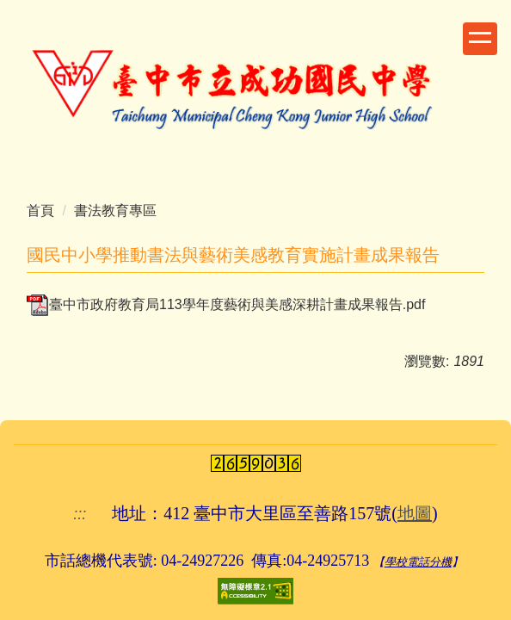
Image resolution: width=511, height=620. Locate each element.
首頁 (40, 210)
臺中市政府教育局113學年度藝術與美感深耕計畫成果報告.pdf (226, 304)
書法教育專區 (115, 210)
